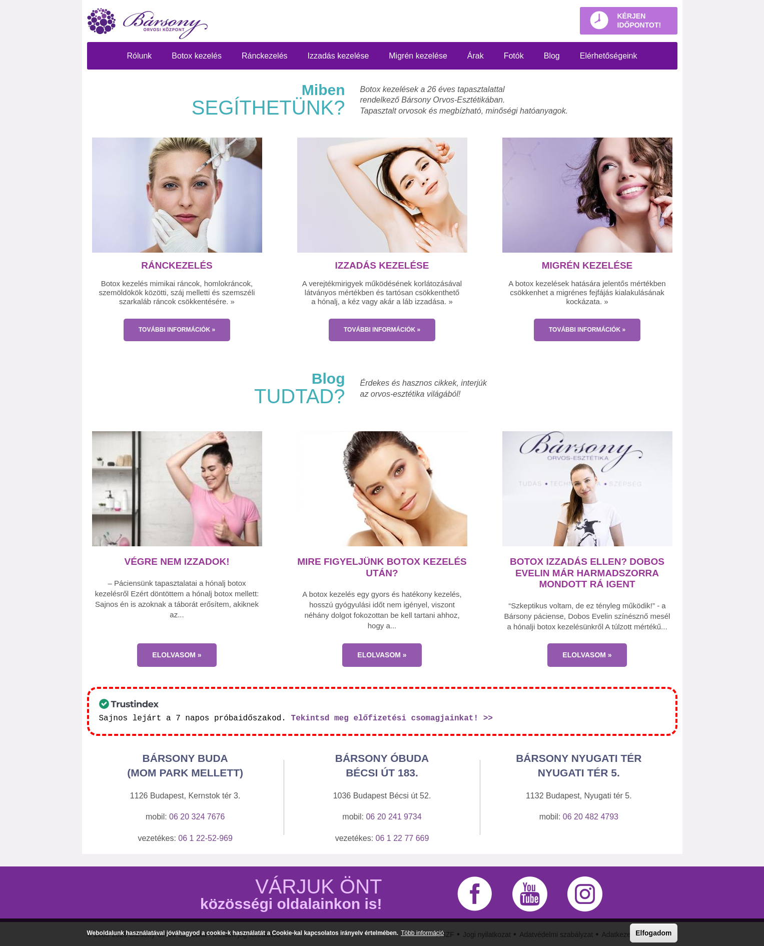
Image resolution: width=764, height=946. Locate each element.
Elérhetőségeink (608, 56)
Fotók (514, 56)
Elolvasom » (176, 655)
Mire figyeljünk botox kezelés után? (382, 567)
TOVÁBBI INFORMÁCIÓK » (177, 329)
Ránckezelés (265, 56)
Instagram (584, 893)
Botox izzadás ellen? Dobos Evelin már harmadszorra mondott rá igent (587, 573)
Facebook (474, 893)
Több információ (422, 932)
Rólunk (139, 56)
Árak (475, 56)
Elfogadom (653, 933)
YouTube (529, 893)
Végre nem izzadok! (176, 561)
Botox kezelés (197, 56)
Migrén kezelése (418, 56)
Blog (552, 56)
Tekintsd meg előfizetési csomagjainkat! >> (392, 717)
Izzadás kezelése (338, 56)
